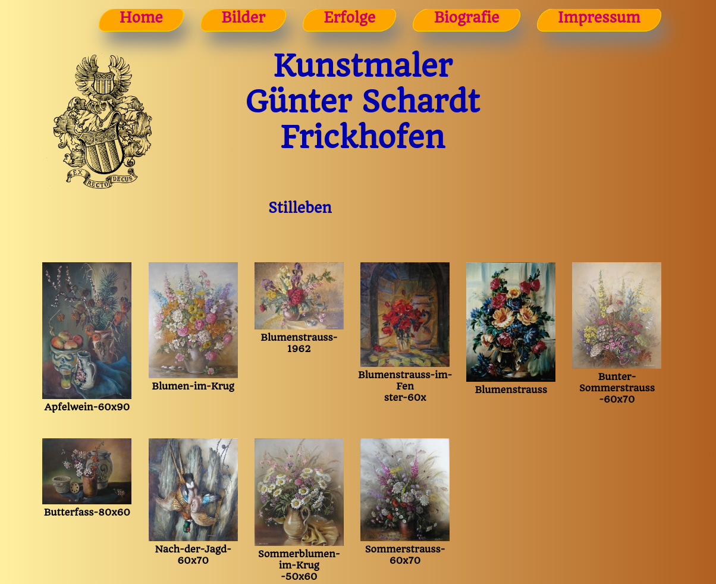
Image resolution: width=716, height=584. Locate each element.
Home (141, 17)
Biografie (467, 17)
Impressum (599, 17)
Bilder (243, 17)
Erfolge (349, 17)
